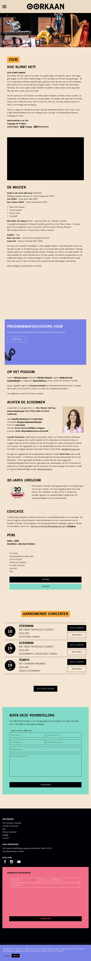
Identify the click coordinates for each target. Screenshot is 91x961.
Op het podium (15, 559)
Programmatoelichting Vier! (21, 556)
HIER (16, 266)
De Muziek (13, 553)
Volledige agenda (45, 688)
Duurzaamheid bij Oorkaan (13, 851)
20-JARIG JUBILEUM (17, 565)
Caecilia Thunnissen (20, 419)
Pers (4, 829)
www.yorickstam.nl (44, 469)
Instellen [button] (7, 956)
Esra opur (20, 425)
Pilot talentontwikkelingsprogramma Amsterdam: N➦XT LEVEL (27, 848)
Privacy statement (9, 832)
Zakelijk (5, 835)
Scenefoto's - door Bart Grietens (21, 544)
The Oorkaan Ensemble (11, 823)
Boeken (45, 586)
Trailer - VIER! (13, 541)
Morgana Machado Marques (29, 422)
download (16, 339)
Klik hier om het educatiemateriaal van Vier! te (53, 526)
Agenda (45, 579)
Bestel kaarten (77, 628)
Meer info (77, 635)
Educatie (13, 569)
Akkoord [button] (15, 956)
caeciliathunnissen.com (70, 449)
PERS (11, 572)
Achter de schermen (18, 563)
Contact (5, 838)
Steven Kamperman (15, 411)
